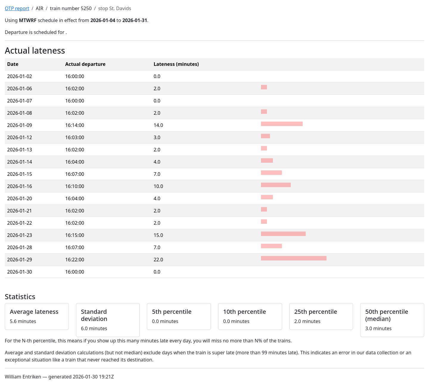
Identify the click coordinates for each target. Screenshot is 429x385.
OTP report (17, 8)
